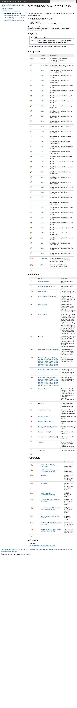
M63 (42, 238)
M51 (42, 197)
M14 (42, 90)
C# (31, 37)
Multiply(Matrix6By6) (44, 421)
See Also (33, 540)
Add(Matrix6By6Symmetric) (46, 286)
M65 (42, 248)
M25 (42, 126)
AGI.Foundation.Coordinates (11, 11)
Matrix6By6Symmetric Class (13, 13)
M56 (42, 223)
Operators (34, 457)
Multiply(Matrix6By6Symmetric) (47, 427)
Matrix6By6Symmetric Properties (15, 15)
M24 (42, 121)
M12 (42, 80)
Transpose (41, 450)
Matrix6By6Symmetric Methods (14, 18)
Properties (34, 51)
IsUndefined (44, 65)
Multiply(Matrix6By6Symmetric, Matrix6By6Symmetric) (50, 508)
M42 (42, 172)
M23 (42, 116)
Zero (42, 265)
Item (42, 70)
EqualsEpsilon (42, 314)
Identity (43, 58)
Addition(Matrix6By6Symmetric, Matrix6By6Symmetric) (50, 470)
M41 (42, 167)
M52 (42, 202)
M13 (42, 85)
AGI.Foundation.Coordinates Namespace (42, 545)
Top (30, 270)
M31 (42, 136)
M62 (42, 233)
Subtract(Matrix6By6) (44, 432)
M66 (42, 253)
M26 (42, 131)
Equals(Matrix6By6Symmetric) (47, 296)
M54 (42, 212)
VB (36, 37)
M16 (42, 101)
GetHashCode (42, 389)
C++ (41, 37)
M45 (42, 187)
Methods (33, 274)
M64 (42, 243)
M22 (42, 111)
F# (45, 37)
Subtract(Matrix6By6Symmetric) (48, 437)
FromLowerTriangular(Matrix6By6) (48, 349)
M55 (42, 217)
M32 (42, 141)
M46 (42, 192)
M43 (42, 177)
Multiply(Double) (43, 416)
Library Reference (7, 8)
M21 (42, 106)
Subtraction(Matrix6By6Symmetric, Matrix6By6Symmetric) (51, 530)
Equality (43, 475)
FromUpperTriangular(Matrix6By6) (48, 369)
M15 (42, 96)
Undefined (44, 258)
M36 (42, 162)
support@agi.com (25, 554)
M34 (42, 151)
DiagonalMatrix (43, 291)
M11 (42, 75)
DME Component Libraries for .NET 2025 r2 (13, 5)
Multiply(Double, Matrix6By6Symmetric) (48, 493)
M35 (42, 156)
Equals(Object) (42, 304)
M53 (42, 207)
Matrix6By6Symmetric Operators (15, 20)
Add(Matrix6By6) (43, 281)
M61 (42, 228)
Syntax (32, 33)
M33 (42, 146)
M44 (42, 182)
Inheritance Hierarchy (40, 18)
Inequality (44, 483)
